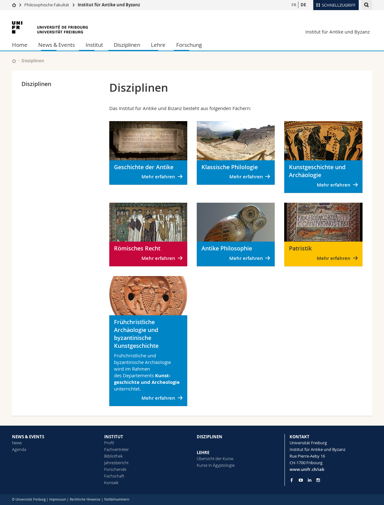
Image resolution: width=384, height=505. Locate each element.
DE (303, 5)
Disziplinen (127, 44)
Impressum (57, 499)
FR (293, 5)
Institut (94, 44)
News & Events (56, 44)
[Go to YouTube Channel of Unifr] (301, 480)
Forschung (189, 44)
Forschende (115, 469)
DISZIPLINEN (209, 437)
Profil (109, 443)
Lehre (158, 44)
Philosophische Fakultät (46, 5)
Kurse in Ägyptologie (216, 465)
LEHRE (203, 452)
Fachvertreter (116, 449)
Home (19, 44)
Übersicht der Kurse (215, 458)
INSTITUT (113, 437)
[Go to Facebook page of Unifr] (292, 480)
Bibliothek (113, 456)
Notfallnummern (116, 499)
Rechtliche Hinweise (85, 499)
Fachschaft (114, 476)
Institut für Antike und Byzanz (109, 5)
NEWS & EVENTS (28, 437)
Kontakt (111, 482)
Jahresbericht (116, 462)
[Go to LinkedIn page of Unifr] (309, 480)
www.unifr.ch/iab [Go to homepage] (307, 469)
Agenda (19, 449)
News (17, 443)
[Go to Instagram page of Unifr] (318, 480)
